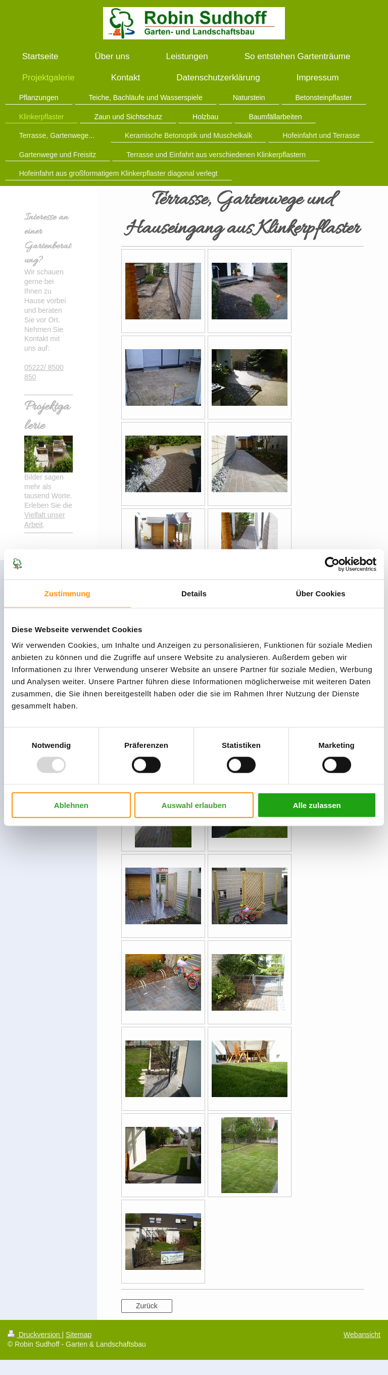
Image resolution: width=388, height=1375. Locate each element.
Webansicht (362, 1335)
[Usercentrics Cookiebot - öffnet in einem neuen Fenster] (332, 564)
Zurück (147, 1306)
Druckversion (35, 1335)
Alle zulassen (317, 805)
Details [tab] (194, 593)
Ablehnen (71, 805)
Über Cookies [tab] (321, 593)
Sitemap (78, 1335)
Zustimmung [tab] (67, 593)
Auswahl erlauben (194, 805)
